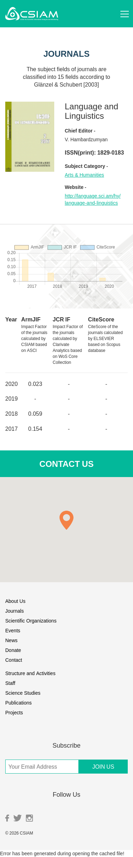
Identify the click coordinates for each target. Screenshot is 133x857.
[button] (66, 520)
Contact (13, 660)
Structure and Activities (30, 673)
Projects (14, 712)
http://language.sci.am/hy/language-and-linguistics (93, 199)
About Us (15, 601)
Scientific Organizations (30, 620)
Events (12, 630)
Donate (13, 650)
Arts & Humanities (84, 174)
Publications (18, 702)
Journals (14, 610)
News (11, 640)
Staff (10, 683)
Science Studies (23, 692)
